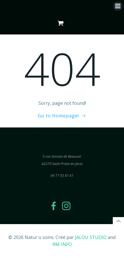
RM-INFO (62, 244)
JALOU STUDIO (91, 237)
